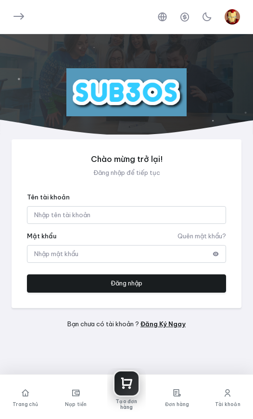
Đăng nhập (126, 283)
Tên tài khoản (48, 197)
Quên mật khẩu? (201, 236)
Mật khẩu (41, 236)
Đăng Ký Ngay (163, 324)
